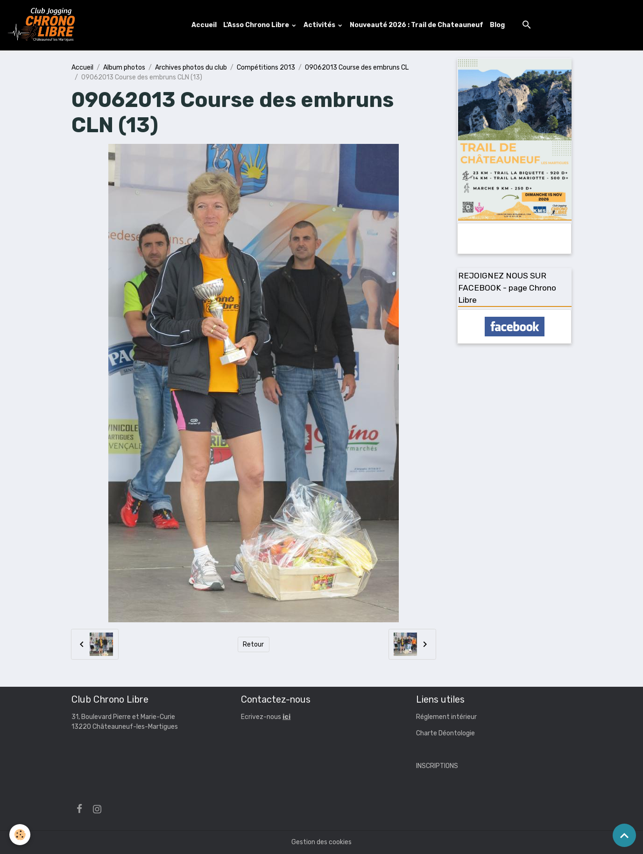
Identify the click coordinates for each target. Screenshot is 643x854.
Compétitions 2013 (266, 67)
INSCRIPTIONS (437, 766)
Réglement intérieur (446, 717)
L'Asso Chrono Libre (256, 25)
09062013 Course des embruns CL (357, 67)
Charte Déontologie (445, 733)
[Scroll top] (624, 835)
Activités (320, 25)
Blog (497, 25)
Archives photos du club (191, 67)
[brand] (43, 25)
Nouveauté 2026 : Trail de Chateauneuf (416, 25)
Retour (253, 644)
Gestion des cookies (321, 842)
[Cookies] (19, 834)
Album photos (124, 67)
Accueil (204, 25)
